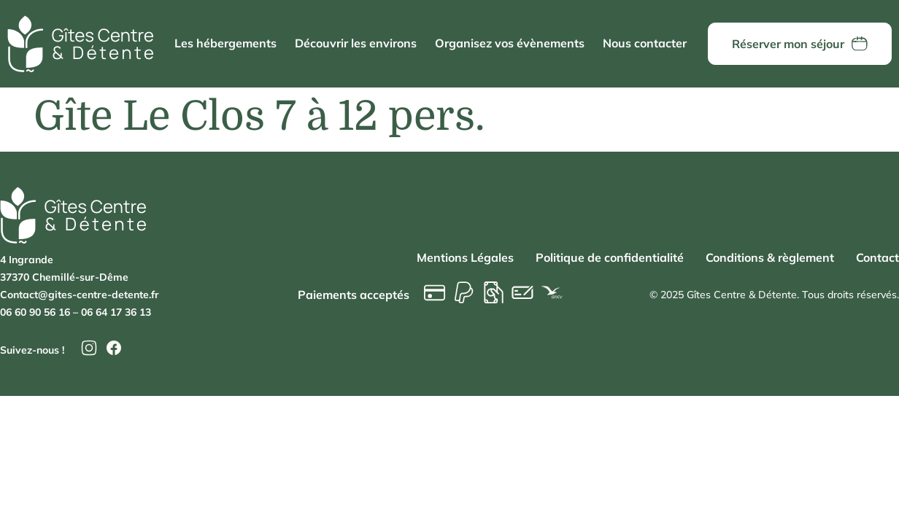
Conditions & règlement (770, 257)
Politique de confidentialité (610, 257)
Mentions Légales (465, 257)
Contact (877, 257)
